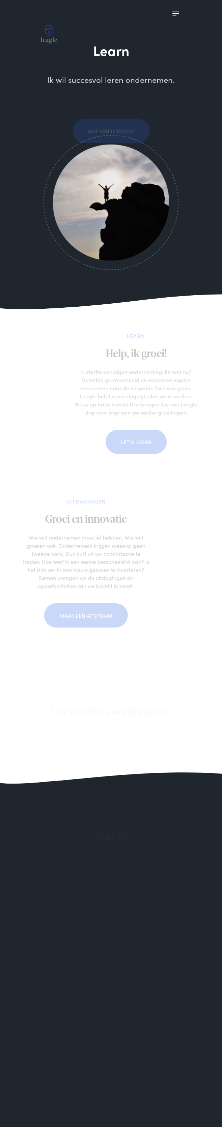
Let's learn (143, 442)
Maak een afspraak (78, 615)
